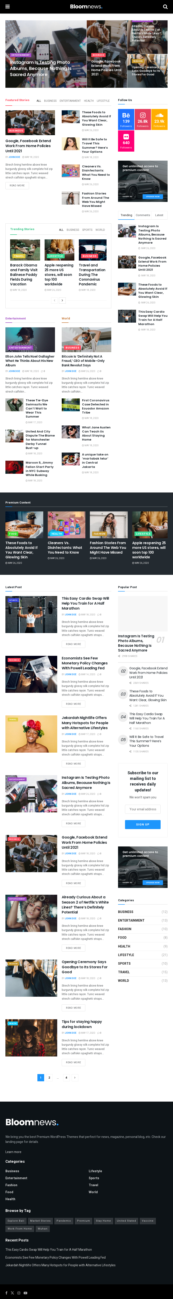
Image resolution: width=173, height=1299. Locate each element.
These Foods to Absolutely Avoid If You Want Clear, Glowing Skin (96, 117)
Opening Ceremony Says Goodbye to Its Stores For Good (85, 964)
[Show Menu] (7, 7)
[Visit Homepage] (86, 6)
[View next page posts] (62, 298)
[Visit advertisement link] (143, 181)
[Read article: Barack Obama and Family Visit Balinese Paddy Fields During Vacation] (25, 247)
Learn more (13, 1139)
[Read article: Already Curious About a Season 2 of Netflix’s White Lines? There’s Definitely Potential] (31, 910)
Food (13, 531)
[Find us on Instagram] (18, 1280)
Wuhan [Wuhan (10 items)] (43, 1216)
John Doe (14, 155)
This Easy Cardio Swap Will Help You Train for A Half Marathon (153, 318)
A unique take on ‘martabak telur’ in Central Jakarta (95, 458)
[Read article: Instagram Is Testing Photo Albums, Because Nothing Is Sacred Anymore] (31, 790)
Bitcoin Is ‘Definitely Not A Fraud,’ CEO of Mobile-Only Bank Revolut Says (83, 358)
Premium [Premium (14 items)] (83, 1208)
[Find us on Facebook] (6, 1280)
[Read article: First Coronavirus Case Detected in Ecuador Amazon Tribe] (71, 402)
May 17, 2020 (34, 419)
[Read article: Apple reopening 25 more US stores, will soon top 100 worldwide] (60, 247)
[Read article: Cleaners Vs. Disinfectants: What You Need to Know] (71, 169)
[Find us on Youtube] (25, 1280)
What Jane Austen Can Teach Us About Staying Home (96, 431)
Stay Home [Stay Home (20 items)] (103, 1208)
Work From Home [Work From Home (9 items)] (20, 1216)
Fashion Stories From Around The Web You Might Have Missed (95, 198)
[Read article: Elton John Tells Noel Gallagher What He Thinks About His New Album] (30, 337)
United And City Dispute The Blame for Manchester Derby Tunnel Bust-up (40, 437)
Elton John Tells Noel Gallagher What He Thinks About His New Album (29, 358)
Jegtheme (94, 1290)
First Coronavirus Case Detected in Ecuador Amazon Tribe (95, 403)
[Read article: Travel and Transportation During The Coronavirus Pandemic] (94, 247)
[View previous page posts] (54, 298)
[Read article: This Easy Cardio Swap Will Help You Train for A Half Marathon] (31, 611)
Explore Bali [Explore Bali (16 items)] (16, 1208)
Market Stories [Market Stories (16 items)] (40, 1208)
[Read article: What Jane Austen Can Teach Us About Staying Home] (71, 429)
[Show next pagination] (75, 1075)
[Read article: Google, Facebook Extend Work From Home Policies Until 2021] (30, 121)
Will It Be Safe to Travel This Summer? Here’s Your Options (95, 144)
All (41, 100)
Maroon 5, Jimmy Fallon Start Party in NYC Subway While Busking (40, 466)
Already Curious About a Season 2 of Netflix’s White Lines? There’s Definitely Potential (85, 902)
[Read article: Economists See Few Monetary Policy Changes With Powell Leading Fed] (31, 671)
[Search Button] (165, 7)
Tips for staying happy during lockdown (82, 1021)
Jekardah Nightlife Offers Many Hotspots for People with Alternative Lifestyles (85, 720)
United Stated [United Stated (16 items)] (126, 1208)
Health (89, 100)
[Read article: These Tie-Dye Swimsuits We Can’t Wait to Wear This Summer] (14, 402)
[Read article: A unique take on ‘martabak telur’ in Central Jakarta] (71, 456)
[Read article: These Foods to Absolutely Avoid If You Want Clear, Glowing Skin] (71, 115)
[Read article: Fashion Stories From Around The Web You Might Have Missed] (71, 196)
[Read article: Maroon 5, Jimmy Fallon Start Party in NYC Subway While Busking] (14, 464)
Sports (88, 228)
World (100, 228)
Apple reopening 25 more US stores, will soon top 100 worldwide (59, 272)
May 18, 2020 (30, 155)
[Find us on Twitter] (12, 1280)
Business (99, 60)
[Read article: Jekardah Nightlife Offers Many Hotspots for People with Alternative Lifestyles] (31, 731)
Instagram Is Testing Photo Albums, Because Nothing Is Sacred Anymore (152, 234)
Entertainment (21, 60)
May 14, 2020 (87, 671)
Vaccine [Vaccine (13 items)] (148, 1208)
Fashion (138, 66)
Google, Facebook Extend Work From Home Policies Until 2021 (28, 144)
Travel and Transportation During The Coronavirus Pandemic (92, 272)
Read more (19, 185)
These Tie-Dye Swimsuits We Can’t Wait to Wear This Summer (37, 405)
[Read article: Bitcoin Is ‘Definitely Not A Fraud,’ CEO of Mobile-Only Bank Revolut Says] (86, 337)
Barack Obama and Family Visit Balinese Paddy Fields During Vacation (24, 272)
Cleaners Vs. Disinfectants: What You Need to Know (96, 171)
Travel (19, 253)
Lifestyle (104, 100)
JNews (19, 1290)
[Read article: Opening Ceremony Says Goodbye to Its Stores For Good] (31, 975)
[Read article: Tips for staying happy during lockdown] (31, 1035)
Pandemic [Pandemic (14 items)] (64, 1208)
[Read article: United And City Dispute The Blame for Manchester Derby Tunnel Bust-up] (14, 433)
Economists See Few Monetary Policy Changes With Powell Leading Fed (85, 660)
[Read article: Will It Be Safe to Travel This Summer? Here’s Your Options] (71, 142)
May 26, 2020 (90, 129)
